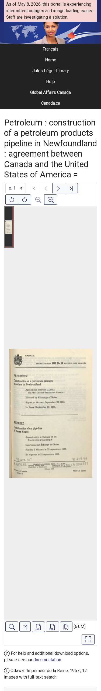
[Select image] (15, 188)
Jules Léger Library (50, 70)
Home (50, 59)
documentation (47, 659)
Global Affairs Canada (50, 92)
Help (50, 81)
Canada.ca (50, 103)
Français (50, 49)
